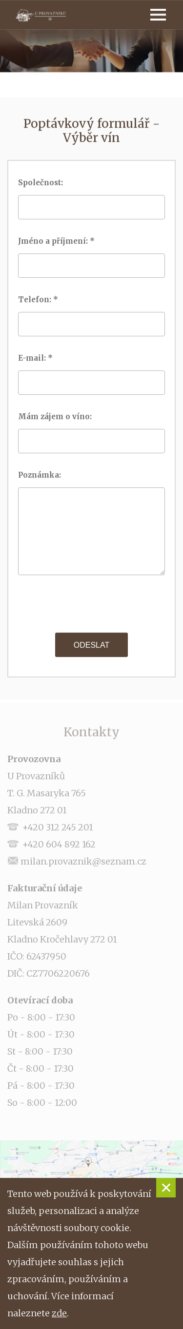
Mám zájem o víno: (58, 416)
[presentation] (92, 604)
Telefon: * (39, 299)
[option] (91, 51)
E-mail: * (36, 358)
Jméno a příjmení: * (57, 241)
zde (59, 1313)
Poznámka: (42, 475)
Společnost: (43, 182)
